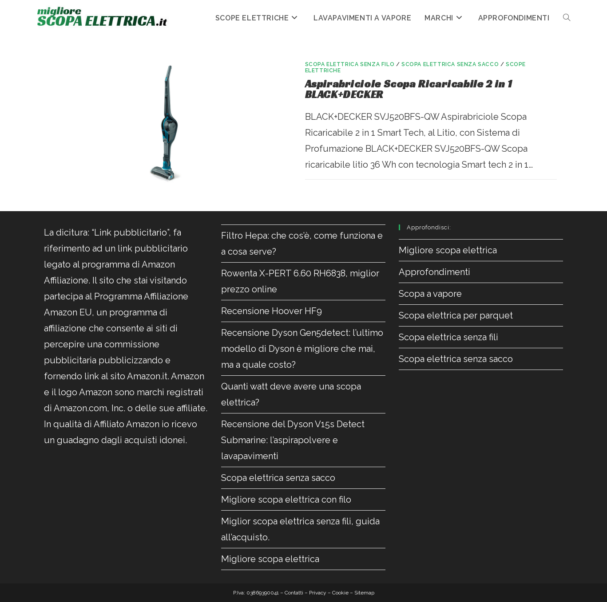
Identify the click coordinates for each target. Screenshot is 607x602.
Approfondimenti (434, 272)
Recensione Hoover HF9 (271, 311)
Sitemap (364, 593)
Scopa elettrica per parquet (456, 315)
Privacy (317, 593)
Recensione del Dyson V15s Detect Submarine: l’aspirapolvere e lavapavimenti (293, 440)
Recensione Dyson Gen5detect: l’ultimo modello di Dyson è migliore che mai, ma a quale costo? (302, 348)
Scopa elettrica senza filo (350, 64)
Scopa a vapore (430, 293)
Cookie (340, 593)
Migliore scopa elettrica (270, 559)
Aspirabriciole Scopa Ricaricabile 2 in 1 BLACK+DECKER (408, 89)
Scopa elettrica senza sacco (450, 64)
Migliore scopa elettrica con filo (286, 499)
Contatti (294, 593)
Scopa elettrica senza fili (448, 337)
